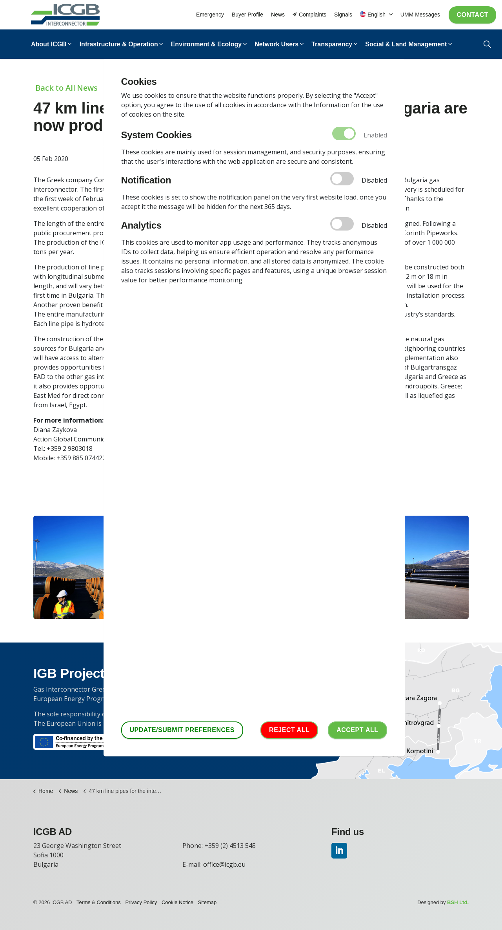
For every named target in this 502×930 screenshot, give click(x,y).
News (278, 14)
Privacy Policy (141, 902)
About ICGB (49, 44)
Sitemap (207, 902)
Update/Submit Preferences (182, 730)
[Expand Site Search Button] (487, 44)
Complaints (309, 14)
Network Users (276, 44)
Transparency (331, 44)
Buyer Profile (247, 14)
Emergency (210, 14)
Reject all (289, 730)
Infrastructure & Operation (119, 44)
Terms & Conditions (98, 902)
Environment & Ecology (206, 44)
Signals (343, 14)
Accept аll (357, 730)
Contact (472, 15)
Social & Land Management (406, 44)
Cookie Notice (177, 902)
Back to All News (66, 87)
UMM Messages (420, 14)
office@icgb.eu (224, 864)
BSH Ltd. (458, 902)
